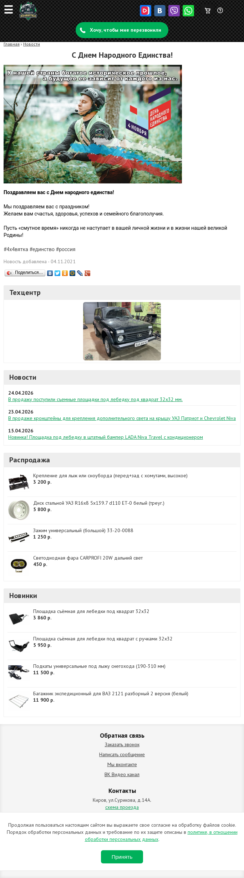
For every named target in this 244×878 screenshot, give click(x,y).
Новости (31, 44)
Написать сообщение (122, 754)
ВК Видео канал (122, 774)
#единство (42, 249)
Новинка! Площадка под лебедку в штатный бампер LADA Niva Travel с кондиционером (105, 437)
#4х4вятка (16, 249)
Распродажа (29, 459)
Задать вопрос (220, 13)
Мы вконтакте (122, 764)
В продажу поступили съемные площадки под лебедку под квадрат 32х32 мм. (95, 399)
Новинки (23, 595)
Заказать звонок (122, 744)
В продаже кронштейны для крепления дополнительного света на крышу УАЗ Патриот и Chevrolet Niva (122, 418)
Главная (12, 44)
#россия (66, 249)
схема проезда (122, 807)
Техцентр (25, 292)
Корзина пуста (207, 9)
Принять (122, 857)
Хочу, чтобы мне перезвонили (125, 30)
